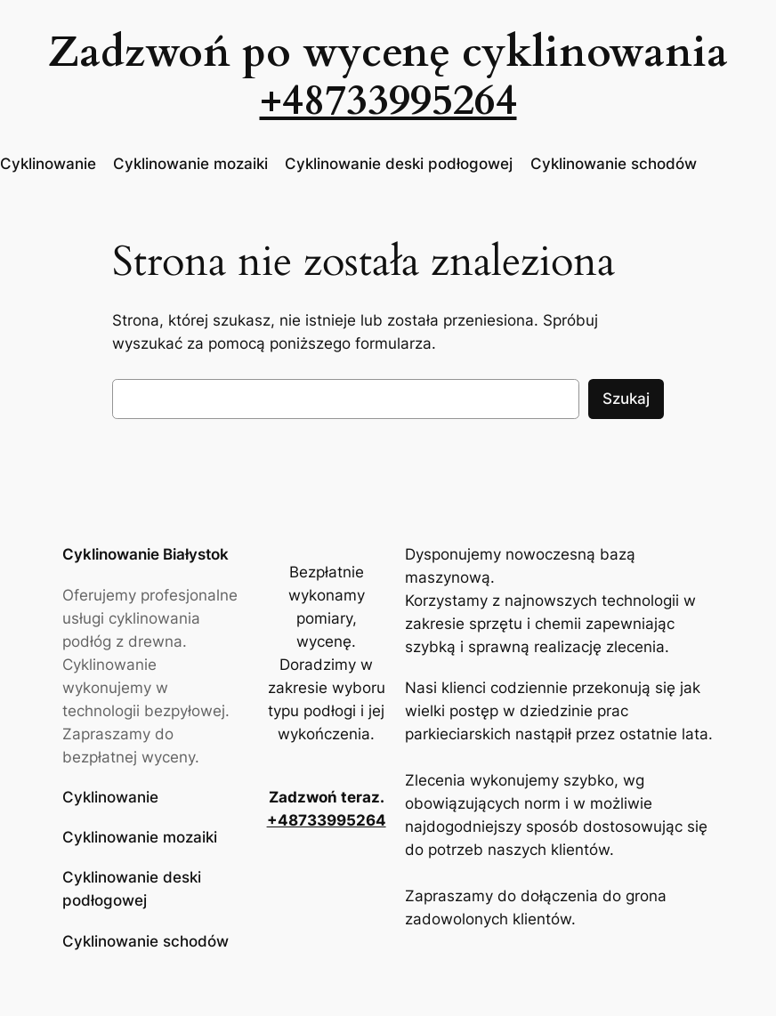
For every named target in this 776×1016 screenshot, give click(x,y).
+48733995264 (388, 100)
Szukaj (626, 398)
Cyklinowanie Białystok (145, 554)
